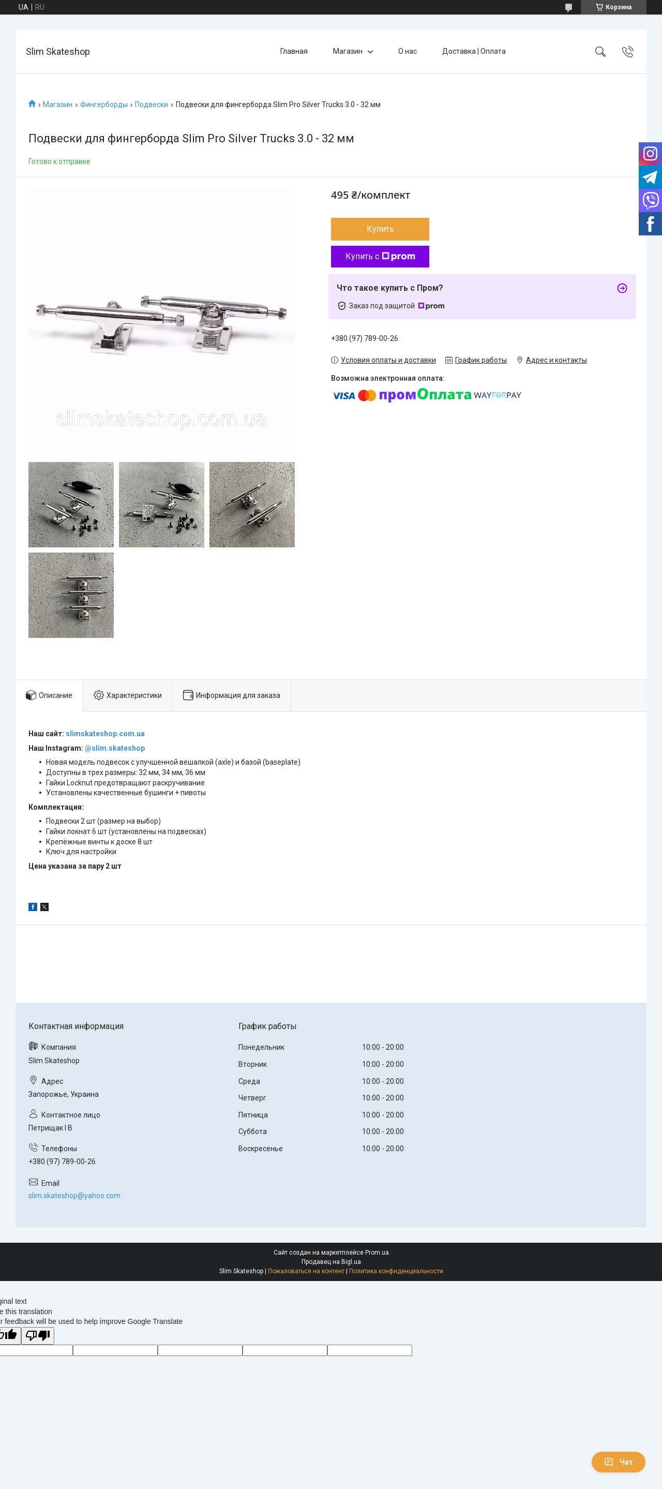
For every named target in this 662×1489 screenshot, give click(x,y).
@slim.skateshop (115, 748)
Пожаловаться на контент (306, 1271)
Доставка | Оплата (474, 51)
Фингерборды (104, 104)
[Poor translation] (37, 1336)
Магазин (348, 51)
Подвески (151, 104)
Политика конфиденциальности (396, 1271)
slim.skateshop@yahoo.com (74, 1196)
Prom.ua (377, 1252)
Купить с (380, 256)
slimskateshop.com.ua (105, 733)
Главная (294, 51)
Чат (618, 1462)
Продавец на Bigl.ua (331, 1261)
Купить (380, 229)
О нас (407, 51)
